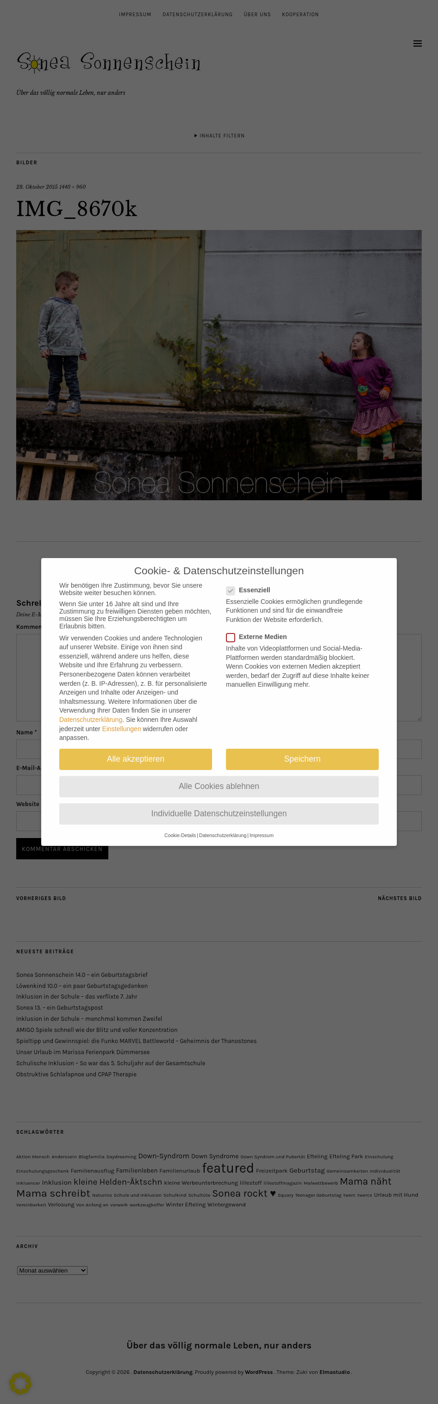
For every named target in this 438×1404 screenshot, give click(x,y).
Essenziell (252, 581)
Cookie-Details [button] (180, 827)
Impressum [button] (262, 827)
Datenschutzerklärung (90, 711)
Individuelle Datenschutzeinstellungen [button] (219, 805)
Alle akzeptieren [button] (136, 750)
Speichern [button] (302, 750)
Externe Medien (260, 628)
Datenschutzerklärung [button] (222, 827)
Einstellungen (121, 720)
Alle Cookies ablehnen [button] (219, 778)
